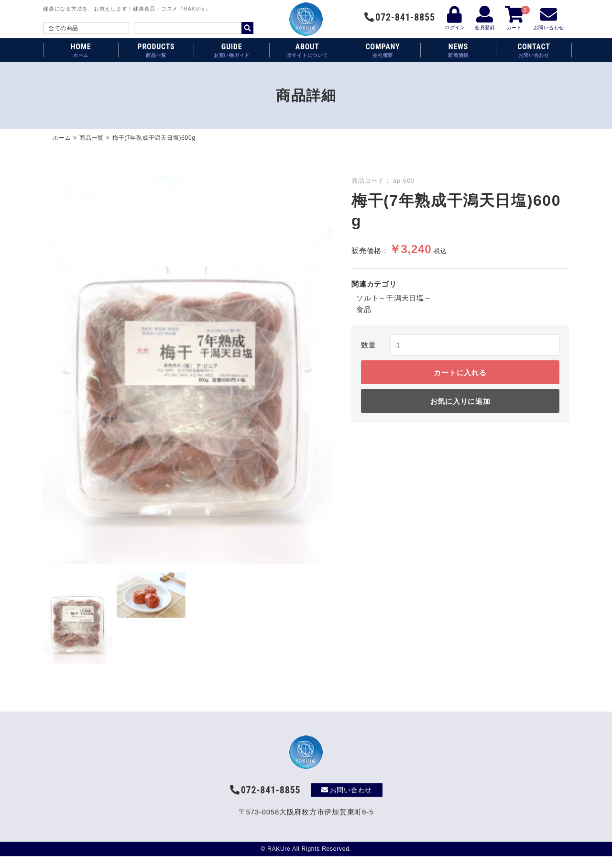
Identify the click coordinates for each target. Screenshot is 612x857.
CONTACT (533, 50)
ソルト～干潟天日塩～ (394, 298)
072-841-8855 (399, 17)
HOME (81, 50)
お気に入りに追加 (460, 401)
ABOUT (307, 50)
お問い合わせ (346, 790)
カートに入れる (460, 372)
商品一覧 (91, 137)
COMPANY (383, 50)
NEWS (458, 50)
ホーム (62, 137)
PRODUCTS (156, 50)
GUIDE (232, 50)
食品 (364, 309)
